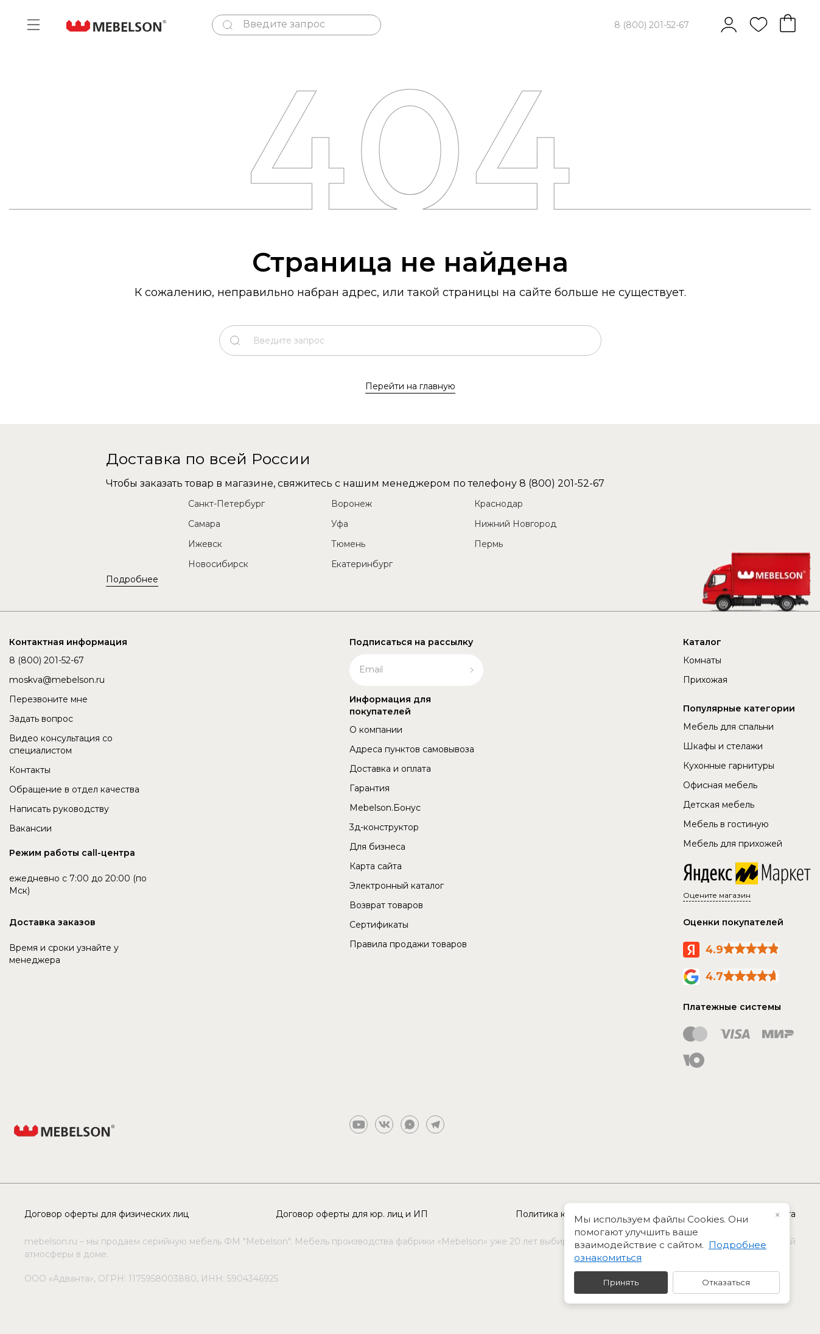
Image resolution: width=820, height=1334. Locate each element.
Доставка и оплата (390, 768)
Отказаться (726, 1282)
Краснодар (498, 503)
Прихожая (705, 679)
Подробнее (132, 579)
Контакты (30, 769)
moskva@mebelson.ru (57, 679)
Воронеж (351, 503)
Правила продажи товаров (408, 944)
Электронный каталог (396, 885)
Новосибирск (218, 564)
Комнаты (702, 660)
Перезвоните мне (48, 699)
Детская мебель (718, 804)
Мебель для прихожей (732, 843)
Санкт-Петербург (226, 503)
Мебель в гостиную (726, 824)
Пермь (488, 543)
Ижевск (205, 543)
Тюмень (348, 543)
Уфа (339, 523)
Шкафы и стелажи (723, 746)
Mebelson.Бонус (385, 807)
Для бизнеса (377, 846)
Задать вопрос (41, 718)
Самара (204, 523)
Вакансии (30, 828)
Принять (621, 1282)
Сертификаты (378, 924)
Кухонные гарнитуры (728, 765)
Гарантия (369, 788)
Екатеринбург (362, 564)
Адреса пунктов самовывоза (411, 749)
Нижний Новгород (515, 523)
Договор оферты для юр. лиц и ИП (352, 1214)
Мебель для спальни (728, 726)
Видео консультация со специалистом (61, 744)
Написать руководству (59, 808)
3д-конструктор (384, 827)
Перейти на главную (410, 386)
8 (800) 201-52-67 (651, 24)
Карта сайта (375, 866)
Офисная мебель (720, 785)
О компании (375, 729)
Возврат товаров (386, 905)
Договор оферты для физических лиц (106, 1214)
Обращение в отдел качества (74, 789)
